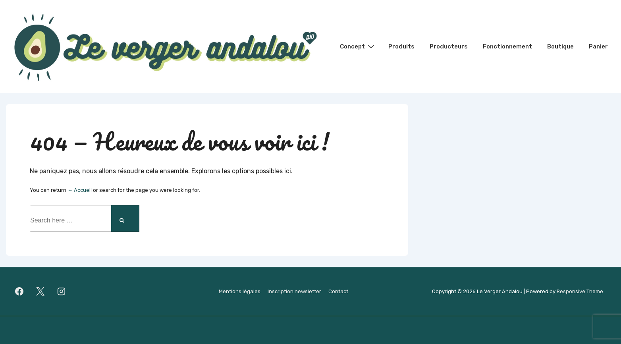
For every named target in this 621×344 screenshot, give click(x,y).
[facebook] (19, 291)
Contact (338, 291)
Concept (358, 46)
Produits (401, 46)
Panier (598, 46)
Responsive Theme (580, 291)
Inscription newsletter (294, 291)
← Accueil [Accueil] (80, 190)
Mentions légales (239, 291)
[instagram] (61, 291)
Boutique (560, 46)
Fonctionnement (507, 46)
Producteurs (449, 46)
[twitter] (40, 291)
